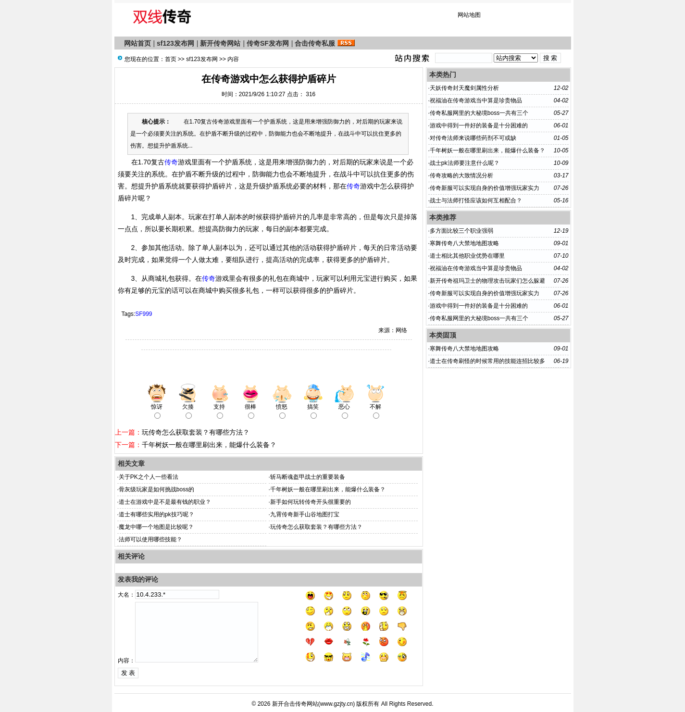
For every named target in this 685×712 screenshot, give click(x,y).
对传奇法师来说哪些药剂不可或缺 (473, 138)
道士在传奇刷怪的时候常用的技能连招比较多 (487, 361)
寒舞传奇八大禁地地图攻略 (464, 243)
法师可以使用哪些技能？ (150, 539)
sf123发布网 (175, 43)
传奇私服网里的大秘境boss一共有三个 (479, 113)
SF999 (143, 314)
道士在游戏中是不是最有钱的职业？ (165, 502)
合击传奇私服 (315, 43)
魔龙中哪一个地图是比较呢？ (156, 527)
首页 (170, 59)
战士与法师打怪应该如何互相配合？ (476, 200)
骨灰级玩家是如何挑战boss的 (156, 489)
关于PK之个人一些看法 (148, 477)
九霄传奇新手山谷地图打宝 (304, 514)
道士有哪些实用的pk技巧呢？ (156, 514)
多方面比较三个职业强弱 (461, 230)
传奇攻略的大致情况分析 (461, 175)
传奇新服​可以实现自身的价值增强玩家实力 (484, 188)
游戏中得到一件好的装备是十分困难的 (479, 125)
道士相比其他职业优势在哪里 (467, 255)
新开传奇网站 (220, 43)
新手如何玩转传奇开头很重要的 (310, 502)
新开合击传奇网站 (295, 703)
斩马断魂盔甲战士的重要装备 (307, 477)
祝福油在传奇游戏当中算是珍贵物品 (476, 100)
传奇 (171, 162)
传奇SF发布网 (268, 43)
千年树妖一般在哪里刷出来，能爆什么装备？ (209, 445)
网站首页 (137, 43)
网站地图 (469, 15)
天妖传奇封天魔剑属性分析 (464, 88)
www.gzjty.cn (336, 703)
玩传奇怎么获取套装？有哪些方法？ (195, 432)
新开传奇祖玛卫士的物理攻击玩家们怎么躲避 (487, 280)
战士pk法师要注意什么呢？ (464, 163)
